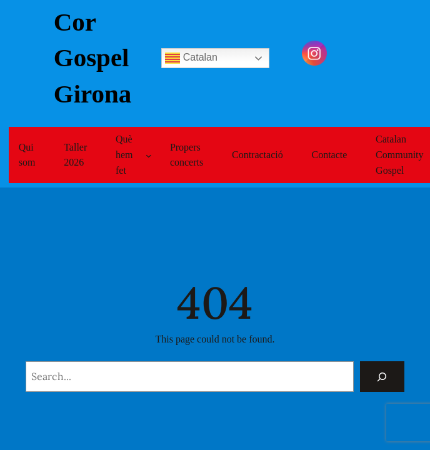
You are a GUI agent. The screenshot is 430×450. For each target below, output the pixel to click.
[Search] (382, 376)
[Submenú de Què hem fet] (149, 155)
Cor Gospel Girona (93, 58)
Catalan (191, 58)
